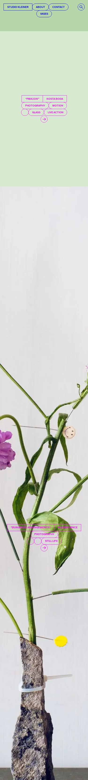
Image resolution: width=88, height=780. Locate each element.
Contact (58, 7)
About (40, 7)
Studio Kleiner (18, 7)
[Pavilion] (44, 109)
